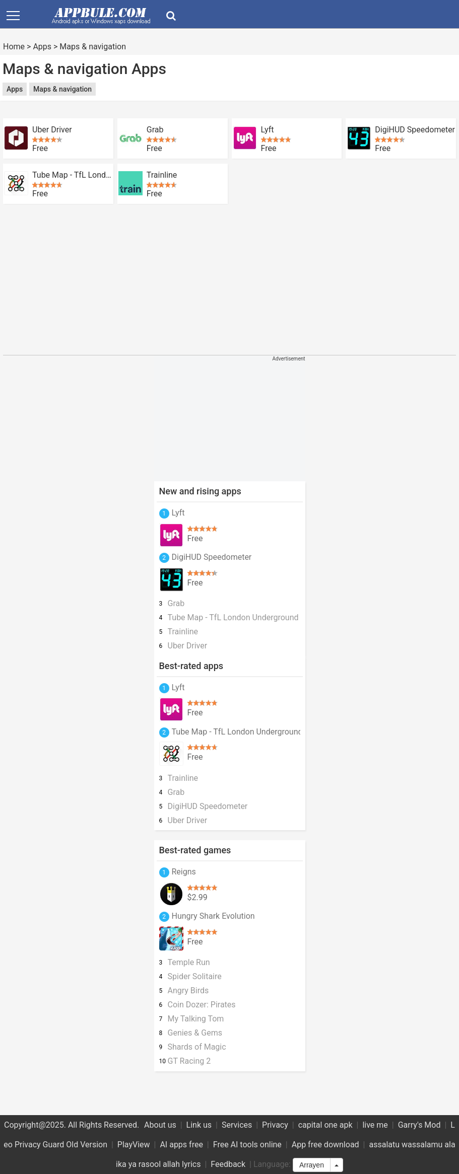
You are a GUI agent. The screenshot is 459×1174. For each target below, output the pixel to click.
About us (160, 1125)
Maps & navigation (92, 46)
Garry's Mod (419, 1125)
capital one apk (325, 1125)
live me (374, 1125)
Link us (199, 1125)
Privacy (275, 1125)
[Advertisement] (186, 110)
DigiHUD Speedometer (415, 130)
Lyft (267, 130)
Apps (42, 46)
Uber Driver (52, 130)
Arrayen (311, 1165)
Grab (155, 130)
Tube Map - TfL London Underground (72, 175)
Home (14, 46)
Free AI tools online (247, 1144)
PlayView (133, 1144)
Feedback (228, 1164)
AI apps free (181, 1144)
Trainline (162, 175)
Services (237, 1125)
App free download (325, 1144)
